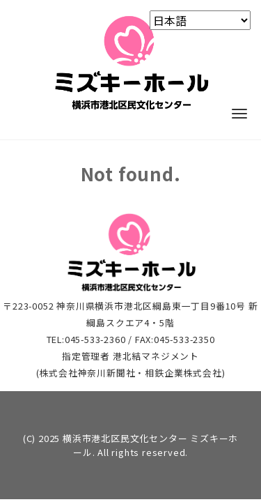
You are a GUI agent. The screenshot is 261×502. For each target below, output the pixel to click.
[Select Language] (200, 20)
